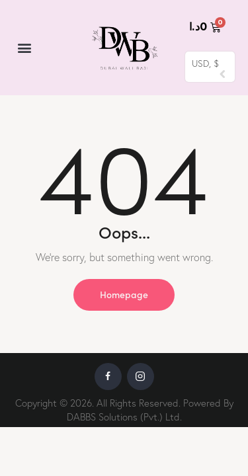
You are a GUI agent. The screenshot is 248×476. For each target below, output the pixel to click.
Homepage (124, 294)
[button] (24, 48)
